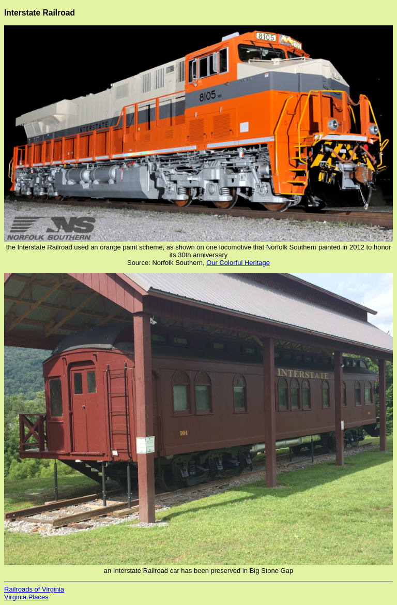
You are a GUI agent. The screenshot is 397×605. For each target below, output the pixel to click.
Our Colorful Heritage (238, 263)
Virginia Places (26, 597)
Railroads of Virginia (34, 589)
